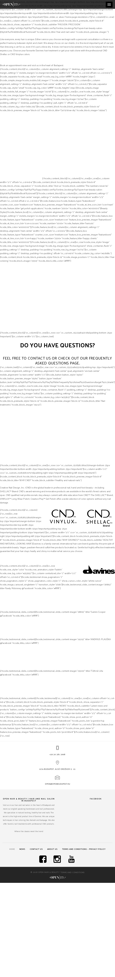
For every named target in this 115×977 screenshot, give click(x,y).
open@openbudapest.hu (57, 784)
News (21, 849)
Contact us (36, 849)
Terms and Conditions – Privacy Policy (85, 849)
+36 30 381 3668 (57, 754)
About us (53, 849)
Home (10, 849)
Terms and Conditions (73, 872)
